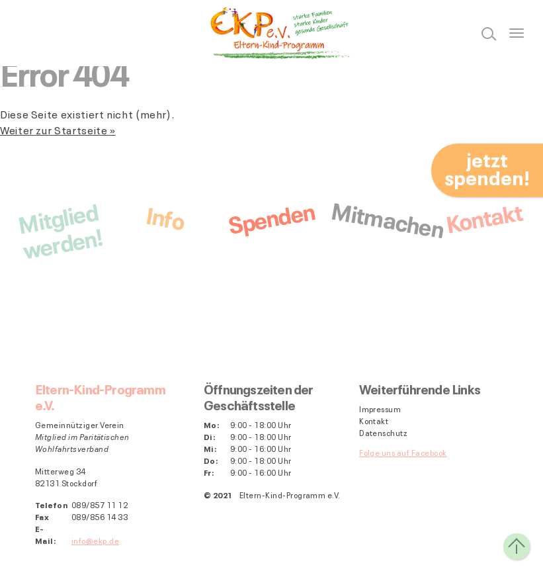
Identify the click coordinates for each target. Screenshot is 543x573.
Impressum (380, 409)
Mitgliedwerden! (59, 229)
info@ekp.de (95, 540)
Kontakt (483, 216)
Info (165, 216)
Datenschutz (383, 433)
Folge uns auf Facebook (403, 452)
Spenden (271, 216)
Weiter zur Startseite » (58, 129)
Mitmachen (387, 218)
